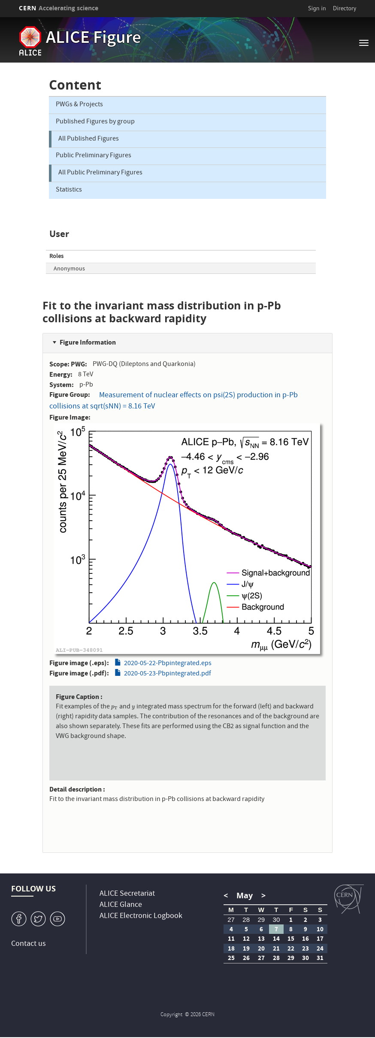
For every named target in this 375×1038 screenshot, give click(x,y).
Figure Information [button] (88, 342)
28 (246, 919)
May (244, 895)
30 (276, 919)
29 (261, 919)
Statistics (69, 190)
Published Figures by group (95, 122)
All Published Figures (88, 139)
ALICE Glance (121, 905)
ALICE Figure (93, 39)
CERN (59, 8)
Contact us (28, 944)
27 (231, 919)
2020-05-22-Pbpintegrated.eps (168, 664)
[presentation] (114, 707)
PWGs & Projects (79, 105)
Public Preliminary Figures (93, 156)
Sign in (317, 8)
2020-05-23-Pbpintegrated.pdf (167, 674)
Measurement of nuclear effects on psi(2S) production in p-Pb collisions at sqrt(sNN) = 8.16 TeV (173, 401)
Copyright (172, 1015)
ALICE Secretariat (127, 894)
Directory (344, 8)
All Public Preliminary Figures (100, 173)
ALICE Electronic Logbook (141, 916)
